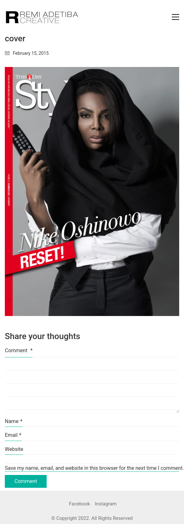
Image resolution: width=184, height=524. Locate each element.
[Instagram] (106, 504)
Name (14, 421)
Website (14, 449)
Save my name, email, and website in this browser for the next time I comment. (92, 468)
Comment (18, 350)
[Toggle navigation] (175, 16)
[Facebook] (79, 504)
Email (13, 435)
